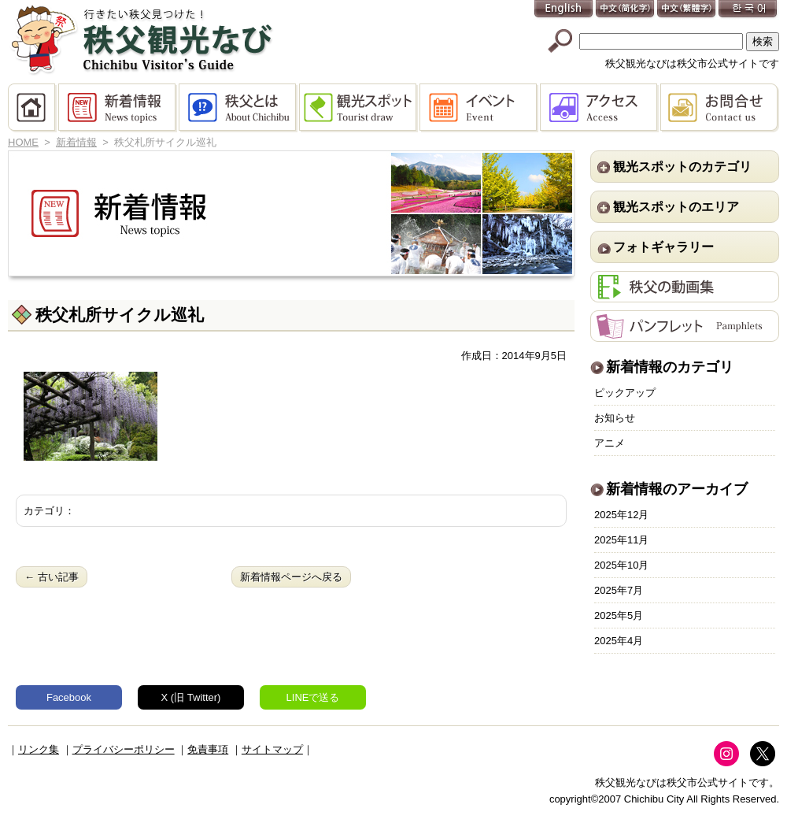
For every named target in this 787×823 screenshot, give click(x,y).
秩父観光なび (141, 40)
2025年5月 (618, 615)
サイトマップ (272, 749)
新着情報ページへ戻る (291, 577)
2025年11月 (621, 540)
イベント (479, 107)
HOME (33, 107)
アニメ (609, 443)
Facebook (68, 697)
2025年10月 (621, 565)
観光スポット (359, 107)
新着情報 (118, 107)
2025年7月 (618, 590)
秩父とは (239, 107)
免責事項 (207, 749)
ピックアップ (625, 393)
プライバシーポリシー (123, 749)
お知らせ (614, 418)
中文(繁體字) (687, 10)
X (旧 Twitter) (191, 697)
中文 (625, 10)
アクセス (600, 107)
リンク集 (38, 749)
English (564, 10)
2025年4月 (618, 641)
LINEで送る (313, 697)
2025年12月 (621, 515)
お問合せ (719, 107)
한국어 (748, 10)
